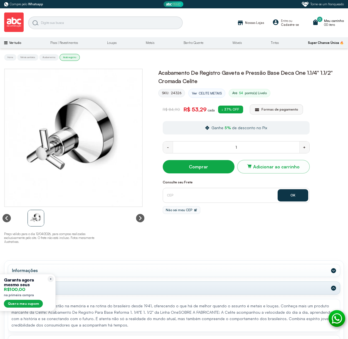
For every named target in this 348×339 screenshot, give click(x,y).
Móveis (237, 43)
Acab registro (69, 57)
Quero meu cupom (23, 303)
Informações (25, 270)
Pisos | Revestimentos (64, 43)
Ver (207, 93)
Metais (150, 43)
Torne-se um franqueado (323, 4)
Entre (284, 21)
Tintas (275, 43)
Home (10, 57)
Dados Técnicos (28, 288)
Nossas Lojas (250, 22)
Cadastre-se (290, 25)
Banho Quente (193, 43)
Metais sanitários (28, 57)
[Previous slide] (7, 218)
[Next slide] (140, 218)
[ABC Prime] (174, 4)
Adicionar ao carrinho (276, 167)
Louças (112, 43)
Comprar (198, 167)
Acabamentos (49, 57)
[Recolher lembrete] (51, 279)
